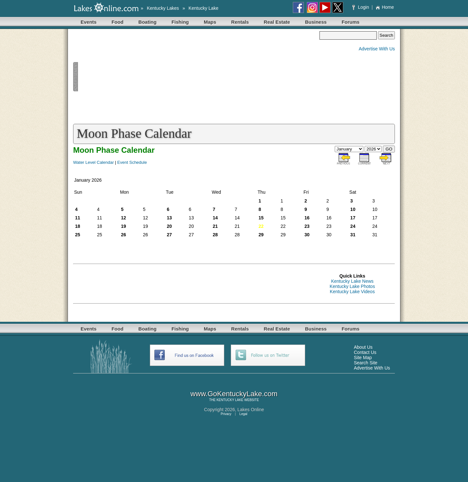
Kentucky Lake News (352, 281)
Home (384, 7)
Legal (243, 414)
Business (316, 22)
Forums (350, 22)
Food (117, 22)
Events (89, 22)
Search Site (365, 362)
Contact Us (365, 352)
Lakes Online (251, 409)
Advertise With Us (377, 48)
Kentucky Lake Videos (352, 291)
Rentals (240, 22)
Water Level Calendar (93, 162)
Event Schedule (132, 162)
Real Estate (277, 22)
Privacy (226, 414)
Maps (210, 22)
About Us (363, 347)
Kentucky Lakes (163, 8)
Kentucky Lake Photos (352, 286)
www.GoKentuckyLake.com (234, 394)
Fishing (180, 22)
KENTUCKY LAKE (229, 400)
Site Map (363, 357)
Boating (147, 22)
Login (361, 7)
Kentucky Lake (203, 8)
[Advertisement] (196, 76)
